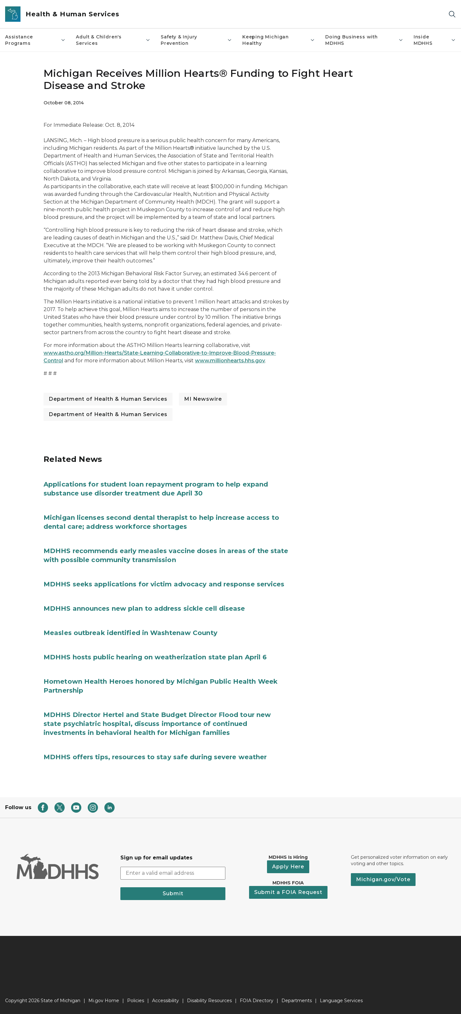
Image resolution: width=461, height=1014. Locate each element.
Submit (173, 893)
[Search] (452, 14)
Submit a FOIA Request (288, 892)
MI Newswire (203, 399)
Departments (296, 1000)
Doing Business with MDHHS (364, 40)
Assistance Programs (35, 40)
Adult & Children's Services (113, 40)
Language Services (341, 1000)
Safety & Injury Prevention (196, 40)
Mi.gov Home (103, 1000)
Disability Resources (209, 1000)
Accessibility (165, 1000)
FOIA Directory (256, 1000)
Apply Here (288, 867)
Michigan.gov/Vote (383, 879)
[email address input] (172, 873)
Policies (135, 1000)
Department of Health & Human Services (108, 399)
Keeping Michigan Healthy (278, 40)
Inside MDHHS (435, 40)
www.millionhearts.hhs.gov (230, 361)
